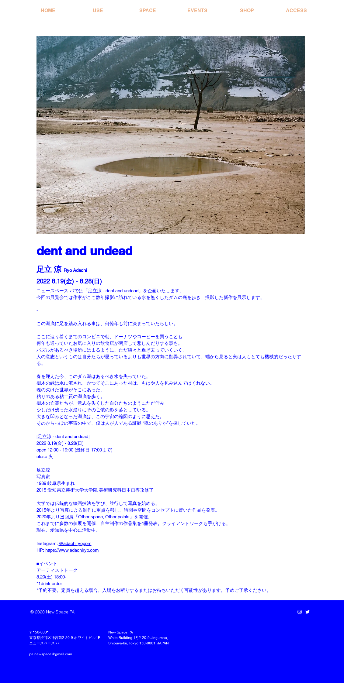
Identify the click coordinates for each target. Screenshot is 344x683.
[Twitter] (307, 612)
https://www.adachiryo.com (72, 550)
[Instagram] (299, 612)
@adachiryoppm (75, 543)
